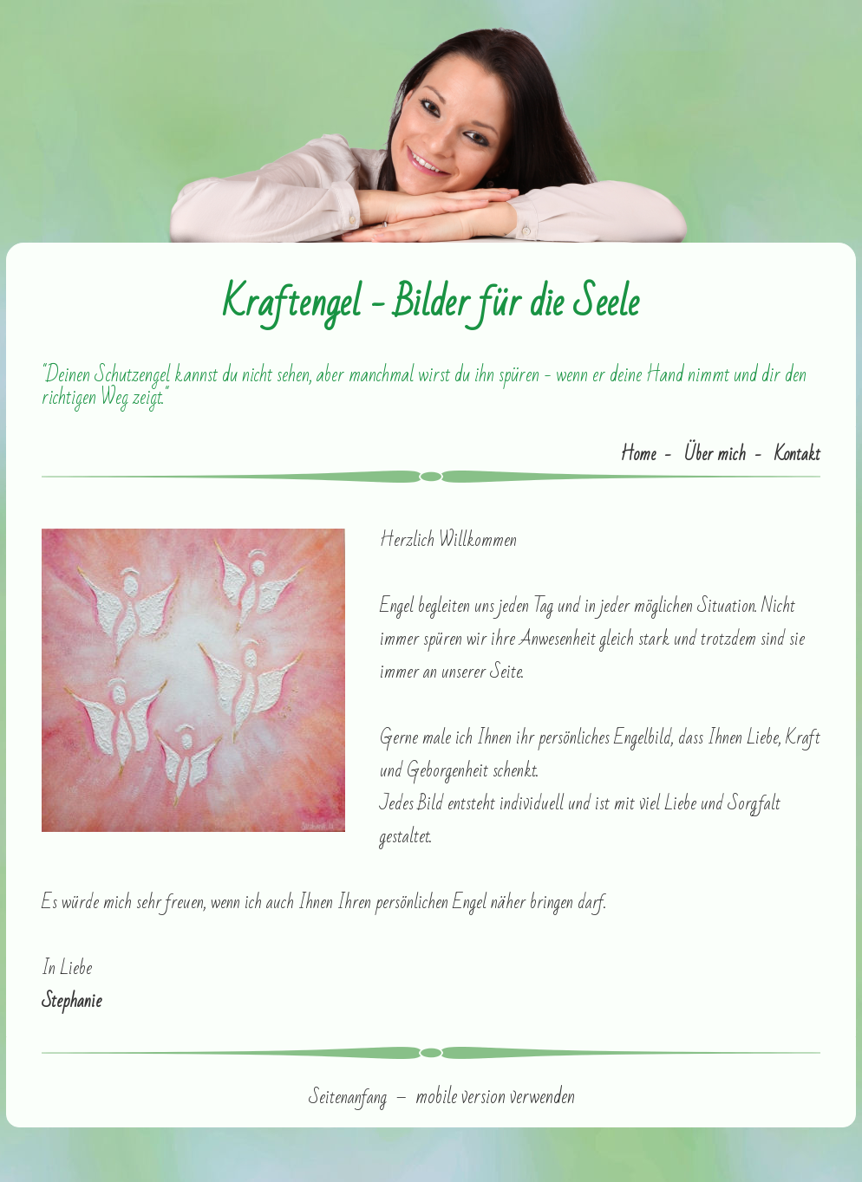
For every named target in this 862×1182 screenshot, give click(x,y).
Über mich (715, 454)
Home (638, 454)
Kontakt (797, 454)
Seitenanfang (348, 1097)
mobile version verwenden (495, 1097)
